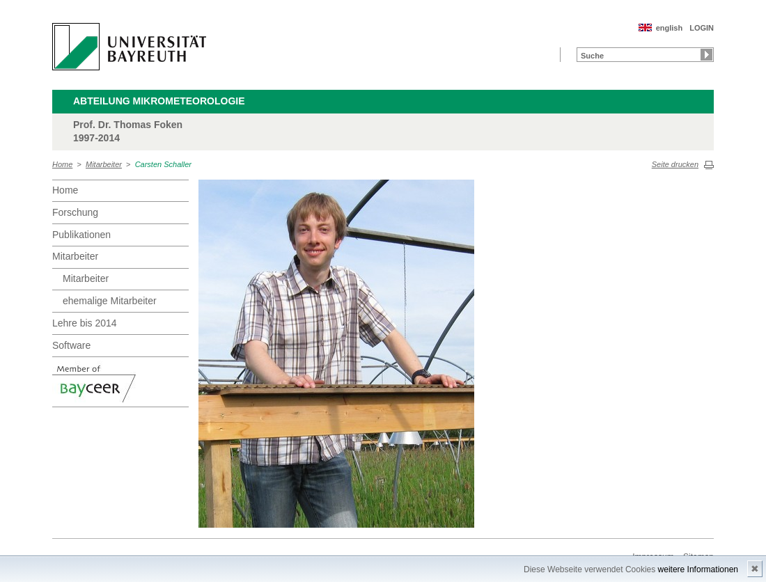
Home (62, 164)
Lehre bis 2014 (84, 323)
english (669, 28)
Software (71, 345)
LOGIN (701, 28)
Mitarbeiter (104, 164)
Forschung (75, 212)
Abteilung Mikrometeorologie (159, 101)
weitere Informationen (698, 569)
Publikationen (81, 234)
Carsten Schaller (163, 164)
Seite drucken (675, 164)
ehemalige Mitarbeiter (110, 300)
